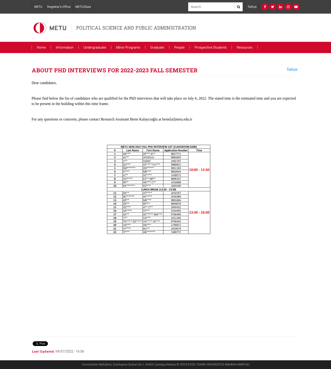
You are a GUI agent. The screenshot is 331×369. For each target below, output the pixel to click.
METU (38, 6)
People (179, 47)
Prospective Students (211, 47)
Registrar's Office (58, 6)
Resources (245, 47)
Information (65, 47)
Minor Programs (128, 47)
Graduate (157, 47)
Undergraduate (95, 47)
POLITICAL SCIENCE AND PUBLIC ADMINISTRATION (136, 28)
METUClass (83, 6)
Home (41, 47)
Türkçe (252, 6)
